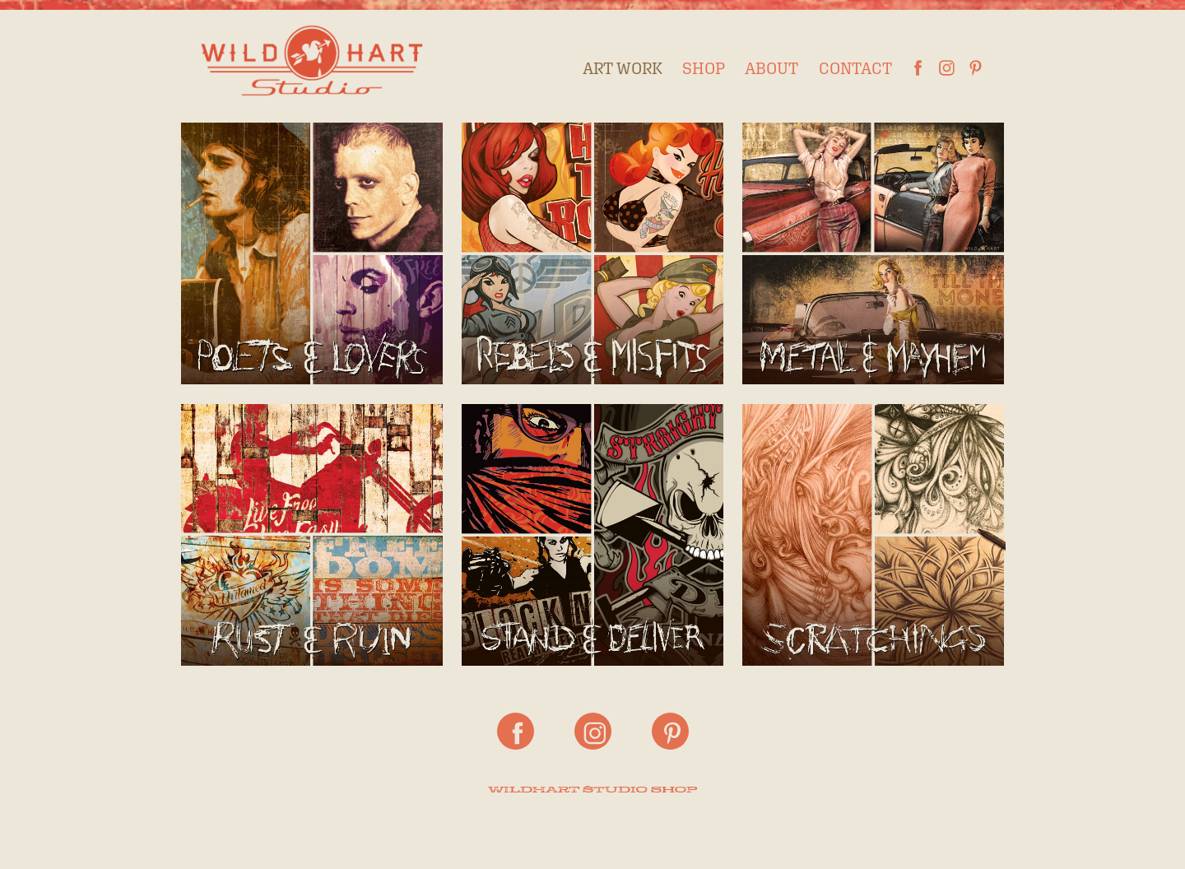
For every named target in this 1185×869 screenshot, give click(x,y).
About (771, 67)
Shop (703, 67)
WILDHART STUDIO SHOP (592, 790)
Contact (855, 67)
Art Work (622, 67)
